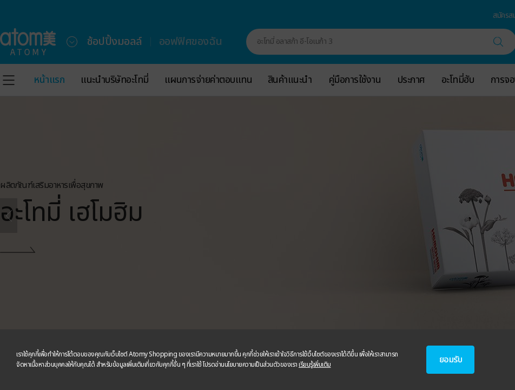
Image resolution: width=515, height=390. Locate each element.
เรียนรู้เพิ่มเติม (315, 364)
